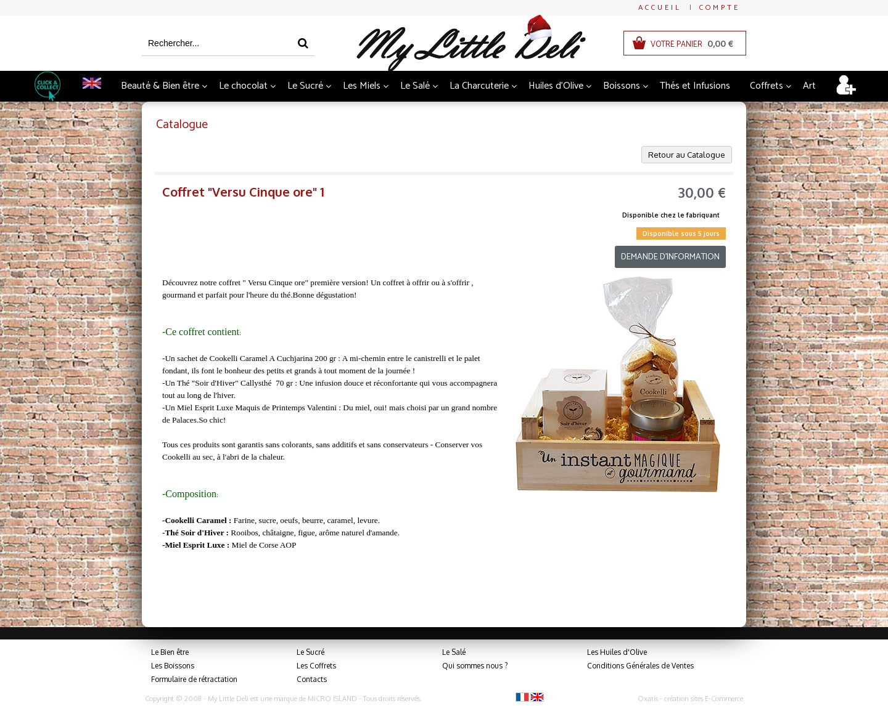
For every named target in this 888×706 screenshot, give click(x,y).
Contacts (312, 679)
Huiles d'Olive (555, 86)
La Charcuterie (479, 86)
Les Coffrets (316, 665)
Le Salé (415, 86)
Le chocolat (243, 86)
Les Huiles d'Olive (617, 652)
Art (809, 86)
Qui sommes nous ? (475, 665)
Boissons (621, 86)
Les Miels (361, 86)
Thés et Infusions (695, 86)
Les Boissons (172, 665)
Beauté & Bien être (160, 86)
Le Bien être (170, 652)
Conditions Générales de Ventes (640, 665)
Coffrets (766, 86)
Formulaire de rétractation (194, 679)
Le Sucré (305, 86)
